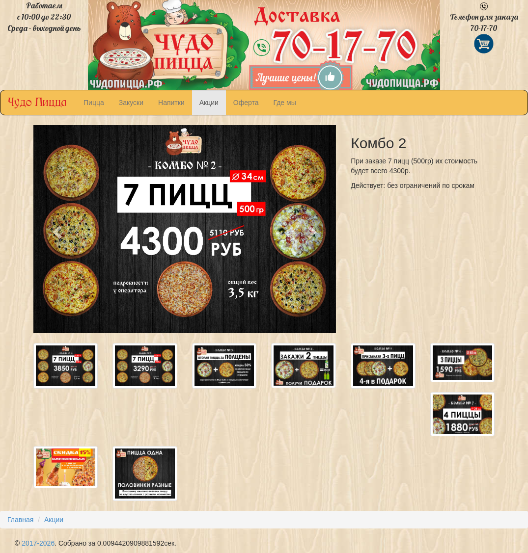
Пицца (93, 102)
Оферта (246, 102)
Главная (20, 520)
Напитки (171, 102)
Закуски (131, 102)
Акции (209, 102)
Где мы (285, 102)
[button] (56, 229)
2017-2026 (38, 543)
